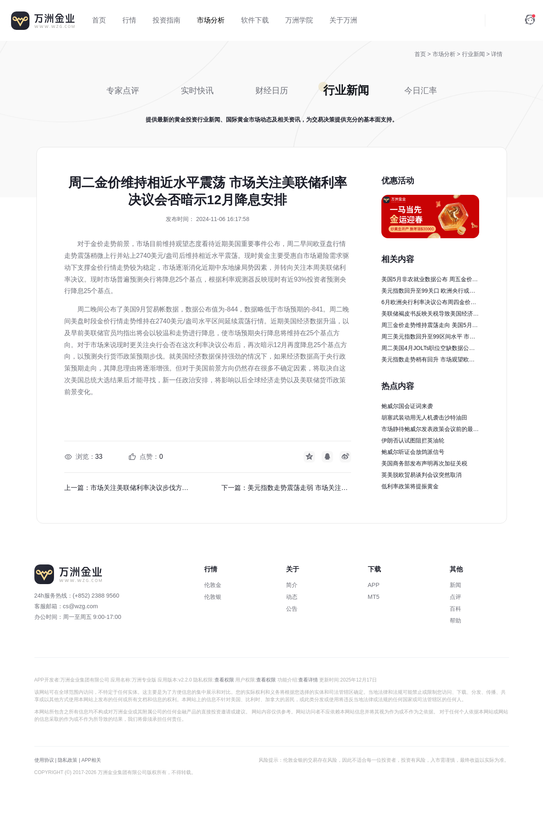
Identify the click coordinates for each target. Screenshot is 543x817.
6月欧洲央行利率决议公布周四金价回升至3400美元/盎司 (428, 303)
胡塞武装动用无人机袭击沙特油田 (424, 417)
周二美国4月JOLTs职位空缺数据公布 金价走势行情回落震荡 (428, 349)
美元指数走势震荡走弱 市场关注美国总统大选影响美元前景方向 (299, 487)
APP (374, 585)
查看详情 (308, 680)
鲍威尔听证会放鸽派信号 (412, 452)
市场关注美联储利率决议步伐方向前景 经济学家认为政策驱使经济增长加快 (142, 487)
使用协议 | (45, 760)
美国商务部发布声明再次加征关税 (424, 463)
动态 (291, 597)
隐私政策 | (69, 760)
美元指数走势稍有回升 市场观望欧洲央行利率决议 (428, 360)
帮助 (455, 620)
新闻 (455, 585)
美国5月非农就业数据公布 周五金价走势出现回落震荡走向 (429, 280)
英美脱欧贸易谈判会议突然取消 (421, 475)
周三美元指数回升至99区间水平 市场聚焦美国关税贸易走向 (428, 337)
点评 (455, 597)
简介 (291, 585)
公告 (291, 608)
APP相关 (91, 760)
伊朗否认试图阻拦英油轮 (412, 440)
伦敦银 (212, 597)
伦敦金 (212, 585)
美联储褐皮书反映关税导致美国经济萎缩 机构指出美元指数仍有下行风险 (430, 314)
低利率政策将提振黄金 (410, 486)
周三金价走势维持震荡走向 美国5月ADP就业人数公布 (428, 326)
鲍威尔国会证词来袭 (407, 406)
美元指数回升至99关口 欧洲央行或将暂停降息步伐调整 (428, 291)
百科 (455, 608)
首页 (420, 54)
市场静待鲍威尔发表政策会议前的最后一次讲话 (430, 430)
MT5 (374, 597)
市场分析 (445, 54)
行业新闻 (474, 54)
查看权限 (224, 680)
